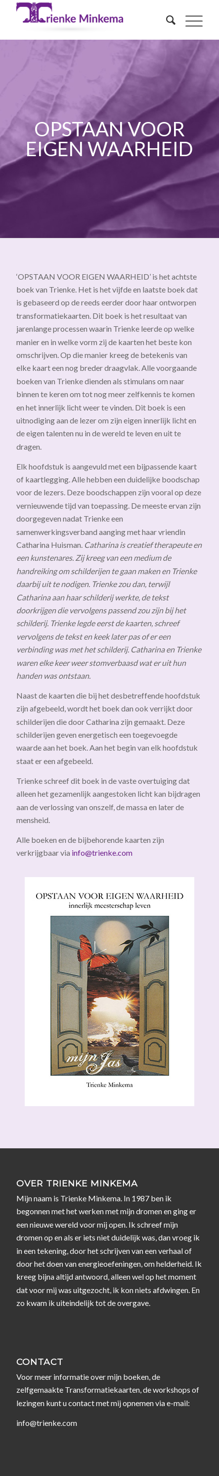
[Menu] (189, 20)
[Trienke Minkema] (90, 20)
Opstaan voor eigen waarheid (109, 139)
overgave (133, 1302)
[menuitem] (165, 20)
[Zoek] (165, 20)
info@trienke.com (102, 852)
